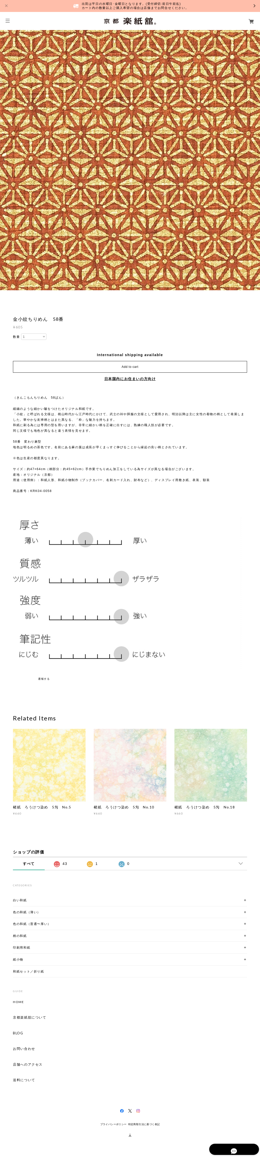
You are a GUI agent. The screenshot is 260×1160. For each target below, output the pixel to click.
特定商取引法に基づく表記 (144, 1124)
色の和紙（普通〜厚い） (32, 924)
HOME (18, 1002)
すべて (29, 864)
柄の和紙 (20, 936)
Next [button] (255, 160)
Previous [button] (5, 160)
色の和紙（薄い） (27, 912)
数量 (16, 337)
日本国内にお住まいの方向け (130, 379)
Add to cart (130, 367)
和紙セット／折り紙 (28, 971)
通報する (44, 678)
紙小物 (18, 959)
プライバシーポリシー (113, 1124)
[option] (130, 160)
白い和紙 (20, 900)
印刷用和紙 (21, 947)
